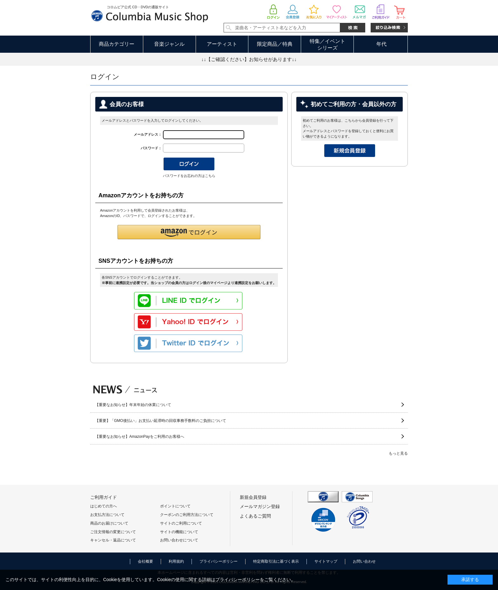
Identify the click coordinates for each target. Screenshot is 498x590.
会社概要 (145, 561)
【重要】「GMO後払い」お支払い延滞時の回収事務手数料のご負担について (160, 420)
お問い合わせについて (179, 540)
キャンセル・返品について (113, 540)
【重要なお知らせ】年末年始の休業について (133, 405)
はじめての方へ (103, 506)
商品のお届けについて (109, 523)
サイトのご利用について (181, 523)
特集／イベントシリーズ (327, 44)
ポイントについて (175, 506)
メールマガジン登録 (260, 506)
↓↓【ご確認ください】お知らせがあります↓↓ (249, 59)
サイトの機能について (179, 532)
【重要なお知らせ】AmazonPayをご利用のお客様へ (139, 436)
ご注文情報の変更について (113, 532)
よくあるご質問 (255, 516)
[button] (189, 232)
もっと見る (398, 453)
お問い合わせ (364, 561)
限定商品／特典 (275, 44)
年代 (381, 44)
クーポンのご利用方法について (186, 514)
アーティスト (222, 44)
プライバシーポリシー (218, 561)
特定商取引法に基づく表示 (276, 561)
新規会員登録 (253, 497)
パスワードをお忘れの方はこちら (189, 176)
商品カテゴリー (116, 44)
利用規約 (176, 561)
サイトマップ (325, 561)
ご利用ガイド (103, 497)
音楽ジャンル (169, 44)
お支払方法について (107, 514)
